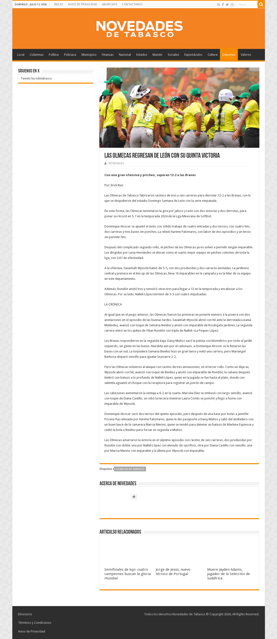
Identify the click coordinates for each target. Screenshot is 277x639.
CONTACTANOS (132, 4)
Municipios (88, 54)
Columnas (37, 54)
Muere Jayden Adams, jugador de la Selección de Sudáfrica (228, 573)
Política (54, 54)
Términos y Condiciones (34, 622)
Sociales (173, 54)
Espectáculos (193, 54)
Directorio (25, 614)
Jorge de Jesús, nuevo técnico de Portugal (173, 571)
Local (20, 54)
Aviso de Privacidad (31, 631)
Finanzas (108, 54)
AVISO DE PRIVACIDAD (82, 4)
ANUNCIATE (109, 4)
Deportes (228, 54)
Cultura (213, 54)
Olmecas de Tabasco (130, 469)
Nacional (125, 54)
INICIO (58, 4)
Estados (141, 54)
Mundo (157, 54)
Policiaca (70, 54)
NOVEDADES (116, 163)
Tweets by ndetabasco (36, 78)
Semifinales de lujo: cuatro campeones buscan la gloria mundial (127, 573)
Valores (246, 54)
